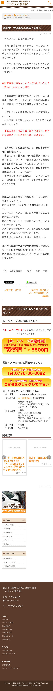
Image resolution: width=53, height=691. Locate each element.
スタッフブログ (21, 15)
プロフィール (9, 540)
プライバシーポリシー (11, 668)
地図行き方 (8, 536)
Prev (4, 457)
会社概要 (6, 665)
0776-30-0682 (24, 398)
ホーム (5, 619)
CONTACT (49, 4)
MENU (2, 4)
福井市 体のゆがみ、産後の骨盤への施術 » (38, 293)
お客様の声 (8, 532)
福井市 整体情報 (10, 566)
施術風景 (7, 529)
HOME (7, 15)
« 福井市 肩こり (13, 290)
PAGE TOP (45, 486)
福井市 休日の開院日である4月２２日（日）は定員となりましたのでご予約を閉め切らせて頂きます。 (14, 464)
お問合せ (7, 544)
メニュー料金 (9, 525)
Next (49, 457)
